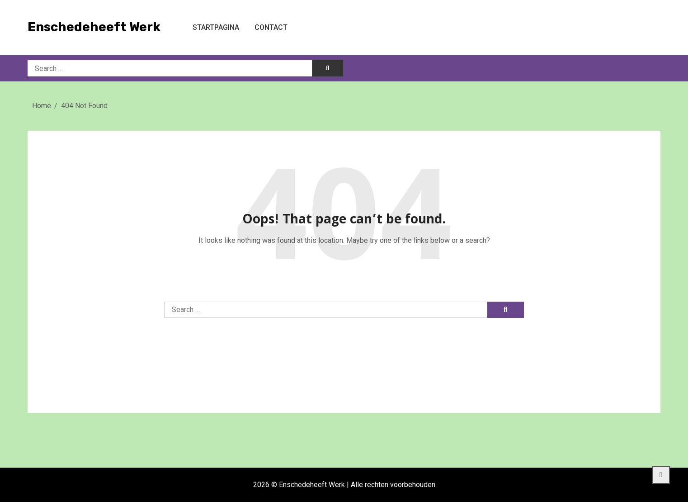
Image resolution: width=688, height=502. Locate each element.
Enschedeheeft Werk (94, 26)
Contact (270, 27)
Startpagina (216, 27)
